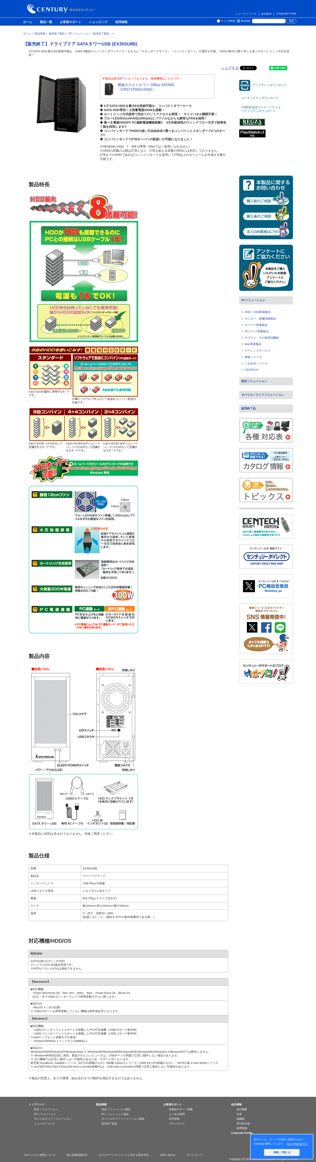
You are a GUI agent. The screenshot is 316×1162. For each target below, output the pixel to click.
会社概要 (242, 1109)
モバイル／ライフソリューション (262, 394)
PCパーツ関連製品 (257, 331)
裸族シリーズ (253, 357)
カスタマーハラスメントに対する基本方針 (124, 1155)
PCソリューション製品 (115, 1114)
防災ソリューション (254, 381)
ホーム (27, 22)
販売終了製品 (109, 1123)
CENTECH (251, 369)
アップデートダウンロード (263, 85)
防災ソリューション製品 (116, 1109)
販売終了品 (248, 408)
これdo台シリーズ (256, 363)
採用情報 (121, 22)
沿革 (239, 1114)
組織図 (240, 1118)
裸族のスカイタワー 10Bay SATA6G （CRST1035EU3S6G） (138, 89)
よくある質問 (177, 1114)
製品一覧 (46, 22)
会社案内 (266, 13)
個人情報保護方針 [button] (297, 1144)
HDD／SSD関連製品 (258, 312)
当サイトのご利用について (40, 1155)
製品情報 (101, 1104)
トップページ (36, 1104)
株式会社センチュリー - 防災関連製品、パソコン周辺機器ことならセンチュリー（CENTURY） (62, 8)
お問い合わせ (168, 1155)
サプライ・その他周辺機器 (262, 337)
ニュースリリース (246, 13)
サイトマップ (194, 1155)
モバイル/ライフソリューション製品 (123, 1118)
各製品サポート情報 (181, 1109)
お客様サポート (70, 22)
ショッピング (98, 22)
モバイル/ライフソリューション (53, 1118)
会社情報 (236, 1104)
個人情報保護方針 (77, 1155)
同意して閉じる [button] (281, 1152)
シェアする (230, 68)
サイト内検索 (228, 21)
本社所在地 (243, 1123)
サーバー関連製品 (256, 325)
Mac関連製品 (253, 344)
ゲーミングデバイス (257, 350)
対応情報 (174, 1118)
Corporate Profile (286, 13)
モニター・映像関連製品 (260, 318)
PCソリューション (253, 300)
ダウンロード (177, 1123)
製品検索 (245, 21)
